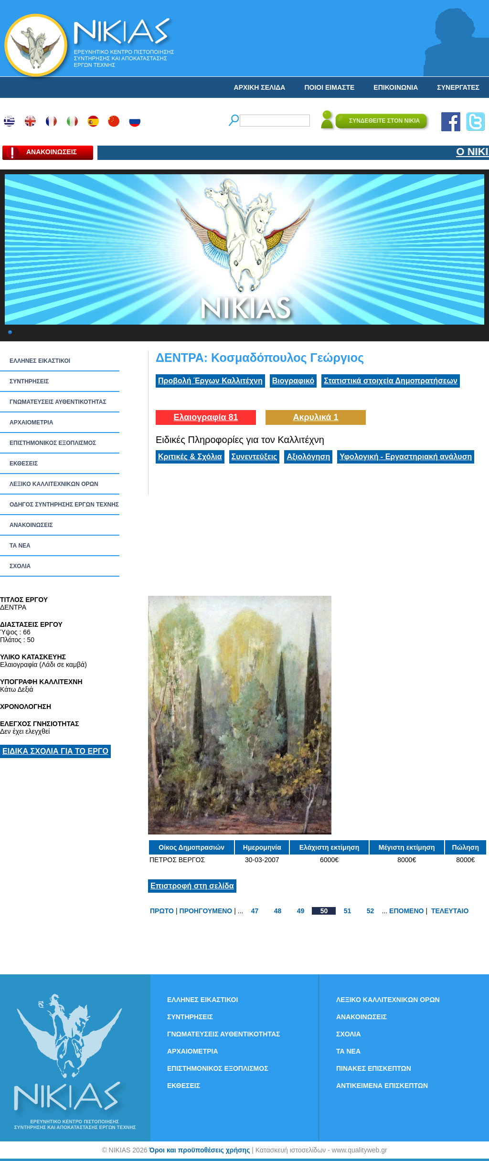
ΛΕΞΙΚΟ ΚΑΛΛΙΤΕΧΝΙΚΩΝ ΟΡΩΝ (54, 484)
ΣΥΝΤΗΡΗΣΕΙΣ (29, 381)
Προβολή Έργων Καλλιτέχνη (210, 381)
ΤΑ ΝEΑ (20, 545)
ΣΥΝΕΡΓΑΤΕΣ (458, 87)
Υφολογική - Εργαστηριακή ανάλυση (406, 457)
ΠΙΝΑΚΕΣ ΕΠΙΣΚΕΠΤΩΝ (373, 1068)
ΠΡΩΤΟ (162, 911)
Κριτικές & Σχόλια (190, 457)
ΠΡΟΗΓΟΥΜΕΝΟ (206, 911)
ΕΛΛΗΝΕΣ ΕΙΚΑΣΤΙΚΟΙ (40, 361)
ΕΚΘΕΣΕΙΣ (24, 463)
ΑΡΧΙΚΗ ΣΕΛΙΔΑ (260, 87)
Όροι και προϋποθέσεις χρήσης (199, 1150)
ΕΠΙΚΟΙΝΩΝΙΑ (395, 87)
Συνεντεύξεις (254, 457)
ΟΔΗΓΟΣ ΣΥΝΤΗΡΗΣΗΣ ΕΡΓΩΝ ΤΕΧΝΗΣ (64, 504)
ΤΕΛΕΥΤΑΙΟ (449, 911)
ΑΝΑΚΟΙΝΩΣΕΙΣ (31, 525)
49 (301, 911)
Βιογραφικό (293, 381)
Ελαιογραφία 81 (205, 417)
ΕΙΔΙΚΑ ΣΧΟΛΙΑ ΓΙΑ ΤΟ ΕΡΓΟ (55, 751)
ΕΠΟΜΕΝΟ (406, 911)
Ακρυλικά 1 (315, 417)
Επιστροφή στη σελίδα (192, 886)
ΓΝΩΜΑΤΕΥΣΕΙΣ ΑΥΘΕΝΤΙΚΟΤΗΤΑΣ (58, 402)
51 (347, 911)
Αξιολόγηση (308, 457)
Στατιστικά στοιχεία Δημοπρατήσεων (390, 381)
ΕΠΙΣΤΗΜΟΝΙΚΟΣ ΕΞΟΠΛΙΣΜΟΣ (53, 443)
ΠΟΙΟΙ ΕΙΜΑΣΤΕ (329, 87)
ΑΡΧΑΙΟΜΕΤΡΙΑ (31, 422)
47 (255, 911)
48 (278, 911)
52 (370, 911)
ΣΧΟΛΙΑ (20, 566)
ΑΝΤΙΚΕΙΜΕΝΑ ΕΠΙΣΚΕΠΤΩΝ (382, 1085)
